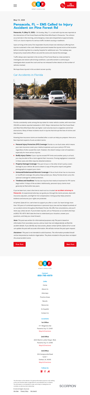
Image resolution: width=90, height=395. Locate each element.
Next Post (70, 244)
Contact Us (45, 313)
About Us (45, 289)
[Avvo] (48, 371)
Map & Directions (45, 331)
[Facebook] (45, 371)
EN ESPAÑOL (70, 5)
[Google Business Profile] (42, 371)
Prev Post (19, 244)
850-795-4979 (45, 275)
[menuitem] (16, 391)
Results (44, 301)
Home (45, 285)
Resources (45, 305)
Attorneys (45, 293)
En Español (45, 309)
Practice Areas (45, 297)
